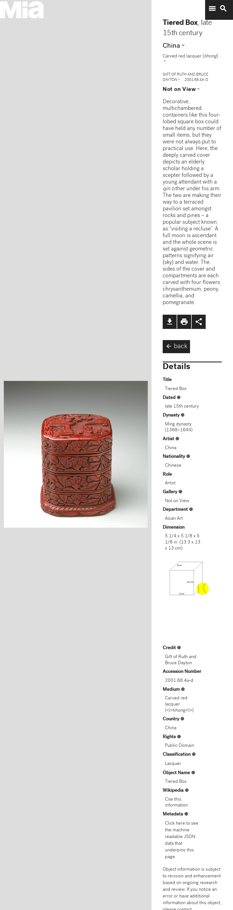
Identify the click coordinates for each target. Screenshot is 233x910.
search (223, 8)
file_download (169, 321)
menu (212, 8)
